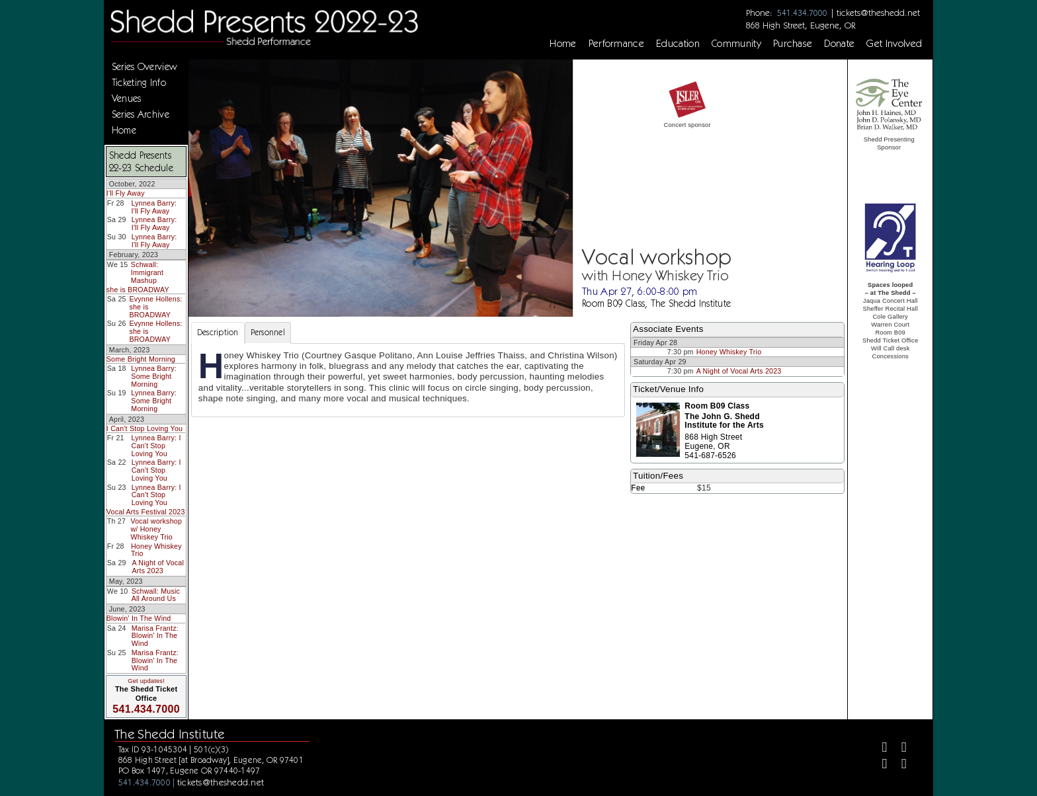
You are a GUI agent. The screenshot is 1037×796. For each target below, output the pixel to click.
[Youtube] (898, 765)
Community (736, 43)
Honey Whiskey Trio (156, 550)
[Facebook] (879, 748)
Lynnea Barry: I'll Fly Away (154, 207)
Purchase (793, 43)
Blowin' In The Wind (138, 618)
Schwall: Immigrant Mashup (147, 272)
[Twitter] (898, 748)
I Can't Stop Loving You (144, 428)
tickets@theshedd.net (878, 12)
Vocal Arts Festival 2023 (145, 512)
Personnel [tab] (268, 332)
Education (678, 43)
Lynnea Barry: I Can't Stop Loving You (156, 445)
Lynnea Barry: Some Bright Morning (154, 375)
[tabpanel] (408, 380)
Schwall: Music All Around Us (156, 595)
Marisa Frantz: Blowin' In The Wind (155, 635)
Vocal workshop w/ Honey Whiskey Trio (156, 528)
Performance (617, 43)
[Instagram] (879, 765)
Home (563, 43)
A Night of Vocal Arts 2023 (158, 567)
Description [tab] (218, 332)
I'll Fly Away (125, 193)
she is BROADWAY (137, 290)
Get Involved (894, 43)
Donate (839, 43)
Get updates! (146, 681)
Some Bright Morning (140, 359)
